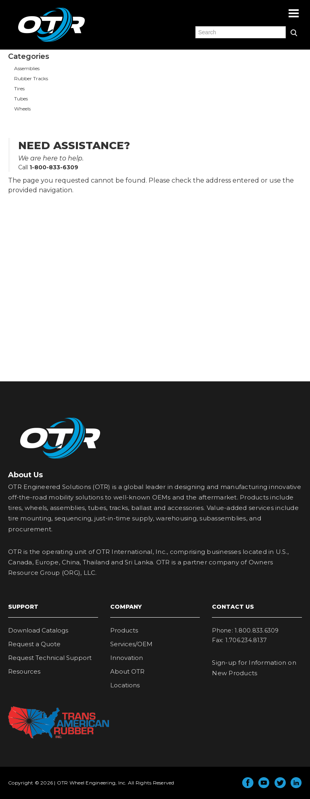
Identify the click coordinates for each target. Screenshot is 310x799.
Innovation (126, 658)
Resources (24, 671)
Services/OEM (131, 644)
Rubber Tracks (31, 78)
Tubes (21, 99)
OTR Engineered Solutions (51, 41)
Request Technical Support (50, 658)
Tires (19, 88)
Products (124, 630)
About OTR (127, 671)
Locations (125, 685)
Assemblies (27, 68)
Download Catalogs (38, 630)
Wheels (22, 109)
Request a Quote (34, 644)
